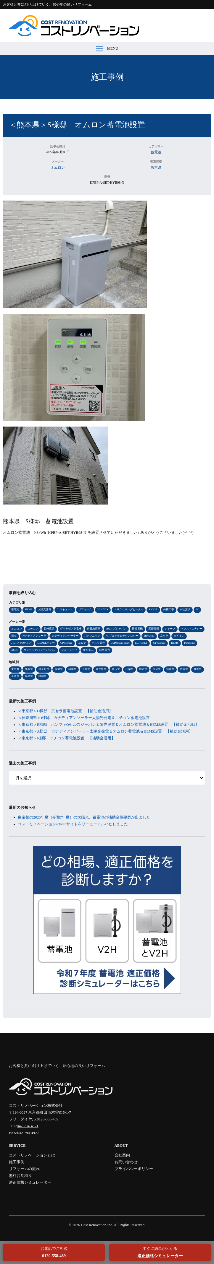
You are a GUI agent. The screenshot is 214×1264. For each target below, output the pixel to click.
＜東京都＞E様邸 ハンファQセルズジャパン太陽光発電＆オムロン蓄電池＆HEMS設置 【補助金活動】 (108, 725)
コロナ (82, 642)
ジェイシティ (69, 649)
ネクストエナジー (191, 628)
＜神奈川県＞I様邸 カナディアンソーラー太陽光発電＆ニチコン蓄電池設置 (84, 718)
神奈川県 (43, 669)
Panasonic (189, 642)
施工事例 (107, 77)
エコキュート (65, 609)
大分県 (157, 669)
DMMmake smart (120, 642)
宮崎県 (170, 669)
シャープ (170, 628)
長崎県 (15, 676)
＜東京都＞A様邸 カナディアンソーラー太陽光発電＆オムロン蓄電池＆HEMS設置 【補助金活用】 (105, 731)
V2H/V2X (102, 609)
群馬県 (198, 669)
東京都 (15, 669)
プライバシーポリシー (134, 1169)
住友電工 (88, 649)
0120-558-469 (48, 1119)
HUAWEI (149, 635)
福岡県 (72, 669)
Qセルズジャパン (116, 628)
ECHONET (141, 642)
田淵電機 (137, 628)
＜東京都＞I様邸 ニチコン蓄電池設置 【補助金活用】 (66, 738)
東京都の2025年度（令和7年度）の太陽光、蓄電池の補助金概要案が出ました (84, 817)
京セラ (164, 635)
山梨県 (129, 669)
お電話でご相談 (54, 1252)
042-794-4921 (27, 1126)
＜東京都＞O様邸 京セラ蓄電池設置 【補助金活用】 (65, 711)
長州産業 (49, 628)
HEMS (28, 609)
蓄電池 (156, 152)
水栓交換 (185, 609)
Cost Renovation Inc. (97, 1225)
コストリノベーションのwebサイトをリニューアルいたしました (73, 824)
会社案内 (122, 1155)
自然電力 (104, 649)
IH (197, 609)
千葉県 (86, 669)
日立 (14, 635)
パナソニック (92, 635)
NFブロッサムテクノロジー (122, 635)
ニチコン (33, 628)
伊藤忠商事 (93, 628)
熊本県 (156, 167)
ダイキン (179, 635)
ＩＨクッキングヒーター (128, 609)
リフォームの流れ (24, 1169)
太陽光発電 (44, 609)
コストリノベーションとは (32, 1155)
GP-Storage (159, 642)
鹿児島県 (101, 669)
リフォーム (85, 609)
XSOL (14, 649)
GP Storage (66, 642)
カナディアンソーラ (34, 635)
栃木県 (143, 669)
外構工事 (168, 609)
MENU (107, 48)
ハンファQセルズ (21, 642)
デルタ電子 (98, 642)
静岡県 (42, 676)
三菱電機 (153, 628)
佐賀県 (184, 669)
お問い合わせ (126, 1162)
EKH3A (153, 609)
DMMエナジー (45, 642)
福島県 (29, 676)
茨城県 (59, 669)
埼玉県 (116, 669)
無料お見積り (20, 1176)
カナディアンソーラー (65, 635)
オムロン (58, 167)
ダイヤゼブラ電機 (70, 628)
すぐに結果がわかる (160, 1252)
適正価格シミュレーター (30, 1182)
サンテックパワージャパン (40, 649)
